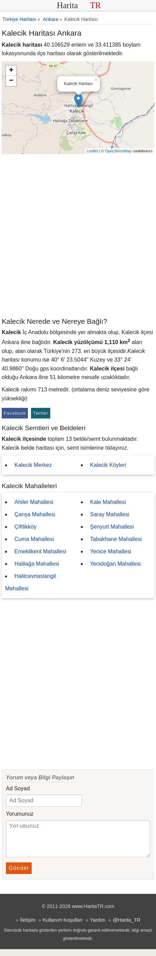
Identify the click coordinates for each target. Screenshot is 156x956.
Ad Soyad (18, 788)
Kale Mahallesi (108, 502)
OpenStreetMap (118, 151)
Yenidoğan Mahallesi (115, 564)
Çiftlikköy (25, 527)
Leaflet (92, 151)
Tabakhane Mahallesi (116, 539)
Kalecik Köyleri (108, 465)
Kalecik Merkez (33, 465)
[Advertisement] (78, 235)
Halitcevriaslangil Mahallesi (30, 582)
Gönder (19, 875)
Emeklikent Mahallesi (40, 551)
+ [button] (11, 71)
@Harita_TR (126, 927)
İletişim (27, 927)
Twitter (41, 413)
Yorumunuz (19, 814)
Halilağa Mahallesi (36, 564)
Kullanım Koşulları (63, 927)
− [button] (11, 81)
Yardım (97, 927)
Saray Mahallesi (109, 514)
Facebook (15, 413)
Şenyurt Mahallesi (112, 527)
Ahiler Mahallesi (33, 502)
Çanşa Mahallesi (34, 514)
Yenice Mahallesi (110, 551)
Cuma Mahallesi (34, 539)
